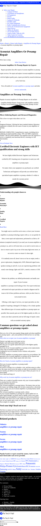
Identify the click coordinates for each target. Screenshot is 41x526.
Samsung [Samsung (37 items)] (3, 469)
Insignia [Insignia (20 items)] (17, 461)
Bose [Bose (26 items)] (22, 459)
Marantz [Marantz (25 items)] (7, 464)
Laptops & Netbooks (13, 20)
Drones (9, 17)
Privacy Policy (8, 486)
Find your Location (9, 496)
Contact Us (7, 491)
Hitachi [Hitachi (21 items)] (11, 461)
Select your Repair (9, 10)
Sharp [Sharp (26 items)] (14, 469)
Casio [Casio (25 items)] (28, 459)
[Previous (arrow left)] (0, 525)
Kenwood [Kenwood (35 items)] (33, 461)
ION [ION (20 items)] (20, 461)
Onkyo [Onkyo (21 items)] (24, 463)
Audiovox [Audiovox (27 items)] (13, 459)
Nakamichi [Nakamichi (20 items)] (17, 463)
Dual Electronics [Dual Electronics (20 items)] (37, 458)
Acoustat (15, 86)
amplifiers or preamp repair (26, 86)
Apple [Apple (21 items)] (7, 458)
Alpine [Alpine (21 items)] (4, 458)
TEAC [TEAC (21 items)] (29, 469)
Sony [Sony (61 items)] (19, 468)
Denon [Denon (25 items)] (31, 459)
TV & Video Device (13, 31)
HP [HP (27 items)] (14, 461)
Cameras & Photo (12, 12)
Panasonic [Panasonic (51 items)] (31, 463)
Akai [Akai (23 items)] (1, 459)
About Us (6, 494)
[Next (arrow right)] (2, 525)
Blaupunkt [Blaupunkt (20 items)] (19, 458)
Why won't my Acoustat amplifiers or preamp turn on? (16, 377)
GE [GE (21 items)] (0, 461)
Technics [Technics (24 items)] (33, 469)
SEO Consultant (33, 508)
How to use (7, 492)
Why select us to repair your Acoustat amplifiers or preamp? (17, 338)
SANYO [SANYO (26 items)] (9, 469)
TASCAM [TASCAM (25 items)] (24, 469)
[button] (20, 62)
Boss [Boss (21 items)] (25, 458)
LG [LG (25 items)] (38, 461)
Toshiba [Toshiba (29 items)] (38, 469)
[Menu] (0, 40)
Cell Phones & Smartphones (15, 13)
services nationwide (20, 89)
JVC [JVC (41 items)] (27, 461)
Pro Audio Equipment (13, 23)
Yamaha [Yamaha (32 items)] (2, 471)
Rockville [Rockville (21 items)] (38, 466)
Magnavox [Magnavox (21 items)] (2, 463)
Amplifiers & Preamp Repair (32, 43)
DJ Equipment (11, 15)
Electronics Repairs (12, 2)
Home (2, 43)
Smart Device (11, 28)
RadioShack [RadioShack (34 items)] (21, 466)
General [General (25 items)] (7, 461)
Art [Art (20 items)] (9, 458)
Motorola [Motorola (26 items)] (12, 464)
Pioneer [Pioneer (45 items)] (9, 466)
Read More (3, 227)
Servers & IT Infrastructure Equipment (18, 26)
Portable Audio (11, 21)
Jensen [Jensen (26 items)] (23, 461)
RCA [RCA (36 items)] (28, 466)
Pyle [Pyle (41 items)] (15, 466)
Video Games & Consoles (15, 35)
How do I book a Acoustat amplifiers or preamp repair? (16, 361)
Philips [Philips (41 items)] (3, 466)
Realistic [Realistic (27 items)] (33, 466)
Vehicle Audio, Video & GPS (15, 33)
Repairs (6, 489)
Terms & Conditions (10, 487)
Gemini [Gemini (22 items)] (3, 461)
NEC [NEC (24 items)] (21, 464)
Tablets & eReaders (13, 30)
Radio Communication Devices (16, 25)
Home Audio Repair (16, 43)
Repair (7, 43)
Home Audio (11, 18)
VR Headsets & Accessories (15, 36)
